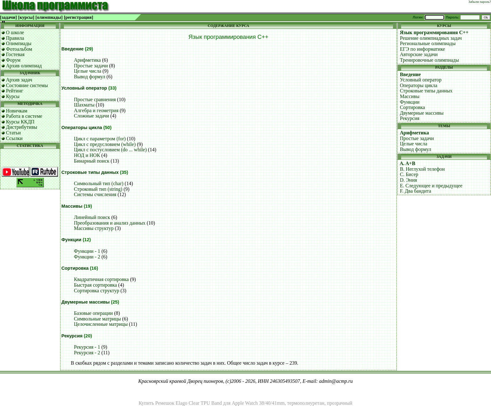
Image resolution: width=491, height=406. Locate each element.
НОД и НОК (87, 155)
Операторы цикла (81, 127)
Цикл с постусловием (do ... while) (110, 149)
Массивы (71, 206)
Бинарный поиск (91, 161)
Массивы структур (94, 228)
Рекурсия (72, 335)
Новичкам (16, 110)
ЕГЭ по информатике (422, 49)
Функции (71, 239)
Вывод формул (89, 76)
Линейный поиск (92, 217)
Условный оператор (84, 88)
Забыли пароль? (479, 1)
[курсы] (26, 17)
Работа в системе (24, 116)
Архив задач (19, 79)
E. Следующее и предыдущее (431, 185)
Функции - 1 (87, 251)
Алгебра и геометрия (96, 110)
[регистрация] (78, 17)
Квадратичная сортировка (101, 279)
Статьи (13, 132)
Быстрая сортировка (95, 285)
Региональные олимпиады (428, 43)
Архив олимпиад (24, 65)
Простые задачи (91, 65)
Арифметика (87, 60)
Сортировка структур (96, 290)
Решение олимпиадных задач (431, 38)
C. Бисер (409, 174)
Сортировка (75, 268)
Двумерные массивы (85, 301)
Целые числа (87, 71)
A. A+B (407, 163)
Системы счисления (95, 194)
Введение (72, 48)
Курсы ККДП (20, 121)
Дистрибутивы (21, 127)
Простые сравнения (95, 99)
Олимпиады (18, 43)
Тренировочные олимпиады (429, 60)
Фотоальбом (19, 49)
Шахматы (84, 104)
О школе (15, 32)
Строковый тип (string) (98, 189)
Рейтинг (14, 90)
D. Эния (408, 180)
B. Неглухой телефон (422, 169)
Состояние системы (27, 85)
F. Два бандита (415, 191)
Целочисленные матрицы (101, 324)
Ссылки (14, 138)
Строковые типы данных (90, 172)
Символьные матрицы (97, 318)
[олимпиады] (49, 17)
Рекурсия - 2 (87, 352)
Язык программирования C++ (434, 32)
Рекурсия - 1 (87, 347)
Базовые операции (93, 313)
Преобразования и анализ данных (110, 223)
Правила (15, 38)
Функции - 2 (87, 256)
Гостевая (15, 54)
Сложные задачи (91, 115)
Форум (13, 60)
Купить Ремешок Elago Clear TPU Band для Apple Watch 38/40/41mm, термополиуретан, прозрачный (245, 403)
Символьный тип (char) (98, 183)
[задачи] (8, 17)
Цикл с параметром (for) (100, 138)
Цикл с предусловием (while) (105, 144)
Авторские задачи (419, 54)
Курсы (12, 96)
